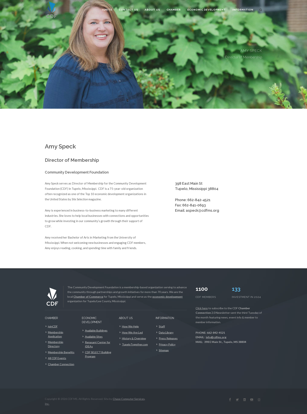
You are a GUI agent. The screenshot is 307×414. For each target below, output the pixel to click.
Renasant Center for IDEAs (97, 344)
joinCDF (53, 326)
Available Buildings (96, 330)
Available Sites (94, 336)
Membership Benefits (61, 352)
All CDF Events (57, 358)
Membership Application (55, 334)
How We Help (130, 326)
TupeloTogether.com (135, 344)
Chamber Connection (61, 364)
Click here (202, 308)
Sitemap (164, 350)
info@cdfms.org (216, 337)
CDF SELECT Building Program (98, 354)
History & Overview (134, 338)
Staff (162, 326)
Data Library (166, 332)
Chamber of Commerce (88, 296)
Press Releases (168, 338)
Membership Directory (55, 344)
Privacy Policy (167, 344)
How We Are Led (132, 332)
